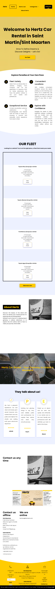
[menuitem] (14, 7)
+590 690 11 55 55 (8, 551)
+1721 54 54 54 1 (7, 554)
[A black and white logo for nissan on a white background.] (9, 343)
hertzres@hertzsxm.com (26, 518)
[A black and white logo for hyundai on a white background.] (9, 331)
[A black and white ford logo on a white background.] (21, 331)
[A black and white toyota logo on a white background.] (21, 343)
